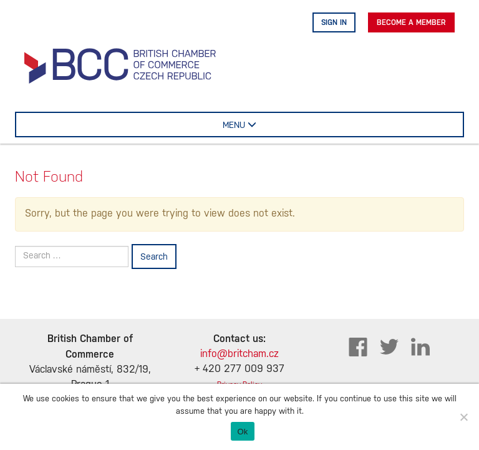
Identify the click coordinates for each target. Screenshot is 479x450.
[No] (463, 417)
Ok (242, 431)
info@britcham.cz (239, 354)
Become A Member (411, 22)
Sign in (334, 22)
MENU (256, 124)
